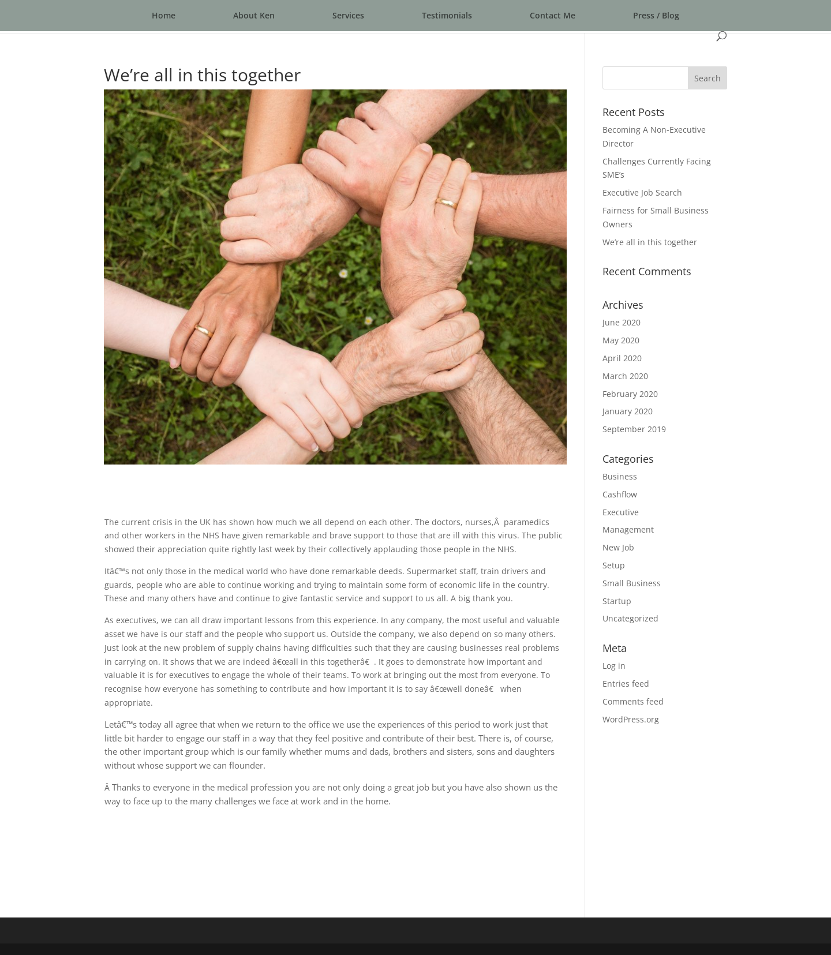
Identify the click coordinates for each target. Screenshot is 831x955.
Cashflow (619, 494)
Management (628, 529)
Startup (616, 601)
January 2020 (627, 411)
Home (163, 15)
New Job (618, 547)
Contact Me (552, 15)
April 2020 (622, 358)
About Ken (254, 15)
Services (348, 15)
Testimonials (447, 15)
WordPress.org (630, 719)
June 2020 (621, 322)
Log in (614, 665)
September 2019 (634, 429)
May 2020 (620, 340)
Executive (620, 512)
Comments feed (633, 701)
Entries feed (625, 683)
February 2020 (630, 393)
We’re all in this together (649, 242)
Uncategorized (630, 618)
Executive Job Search (642, 192)
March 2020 (625, 375)
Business (619, 476)
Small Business (631, 583)
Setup (613, 565)
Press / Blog (656, 15)
